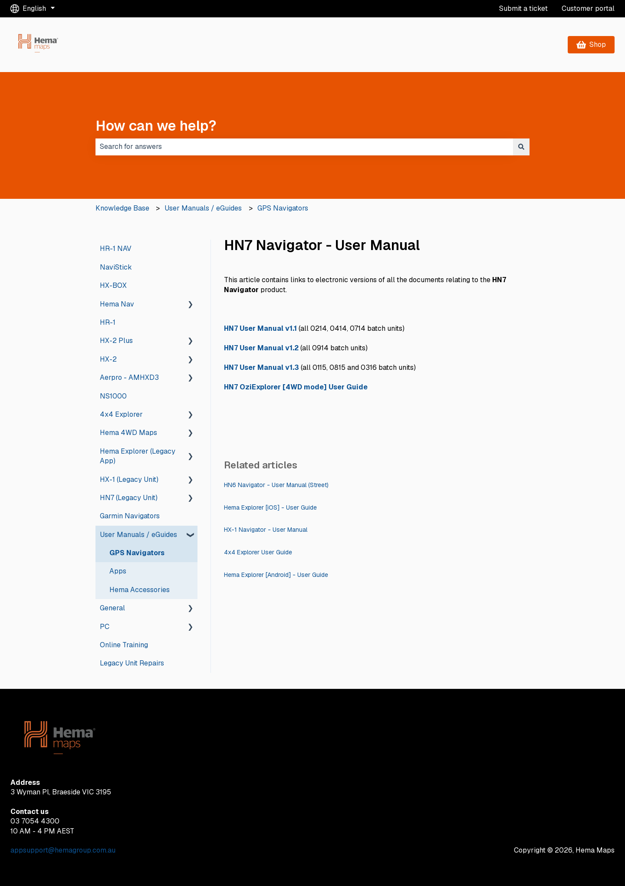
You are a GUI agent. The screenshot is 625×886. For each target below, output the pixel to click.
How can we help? (156, 126)
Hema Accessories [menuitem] (139, 589)
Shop (591, 44)
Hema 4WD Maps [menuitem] (128, 432)
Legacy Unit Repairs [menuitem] (132, 663)
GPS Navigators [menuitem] (136, 552)
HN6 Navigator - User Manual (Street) (276, 485)
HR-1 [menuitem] (107, 322)
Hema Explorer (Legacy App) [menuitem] (137, 456)
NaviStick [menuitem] (116, 267)
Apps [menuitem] (117, 571)
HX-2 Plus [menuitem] (116, 340)
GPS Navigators (282, 208)
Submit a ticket (523, 8)
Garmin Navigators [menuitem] (130, 515)
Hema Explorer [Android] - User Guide (276, 575)
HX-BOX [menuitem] (113, 285)
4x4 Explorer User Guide (258, 552)
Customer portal (588, 8)
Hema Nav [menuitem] (117, 304)
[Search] (521, 146)
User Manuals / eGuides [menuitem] (138, 534)
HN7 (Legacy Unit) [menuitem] (129, 497)
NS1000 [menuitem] (113, 396)
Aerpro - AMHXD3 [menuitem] (129, 377)
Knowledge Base (122, 208)
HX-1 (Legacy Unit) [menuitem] (129, 479)
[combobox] (304, 146)
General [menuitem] (112, 608)
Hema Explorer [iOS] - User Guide (270, 507)
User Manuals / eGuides (203, 208)
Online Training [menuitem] (124, 644)
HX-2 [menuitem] (108, 359)
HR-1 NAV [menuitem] (116, 248)
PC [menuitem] (104, 626)
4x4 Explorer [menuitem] (121, 414)
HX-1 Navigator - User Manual (265, 530)
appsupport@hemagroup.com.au (62, 850)
